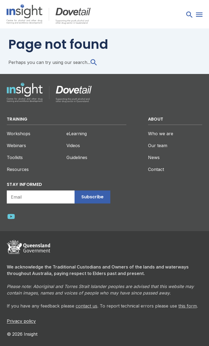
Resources (18, 169)
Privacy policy (21, 321)
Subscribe (92, 197)
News (154, 157)
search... (85, 62)
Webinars (16, 145)
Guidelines (76, 157)
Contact (156, 169)
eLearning (76, 133)
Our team (157, 145)
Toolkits (15, 157)
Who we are (160, 133)
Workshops (18, 133)
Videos (73, 145)
